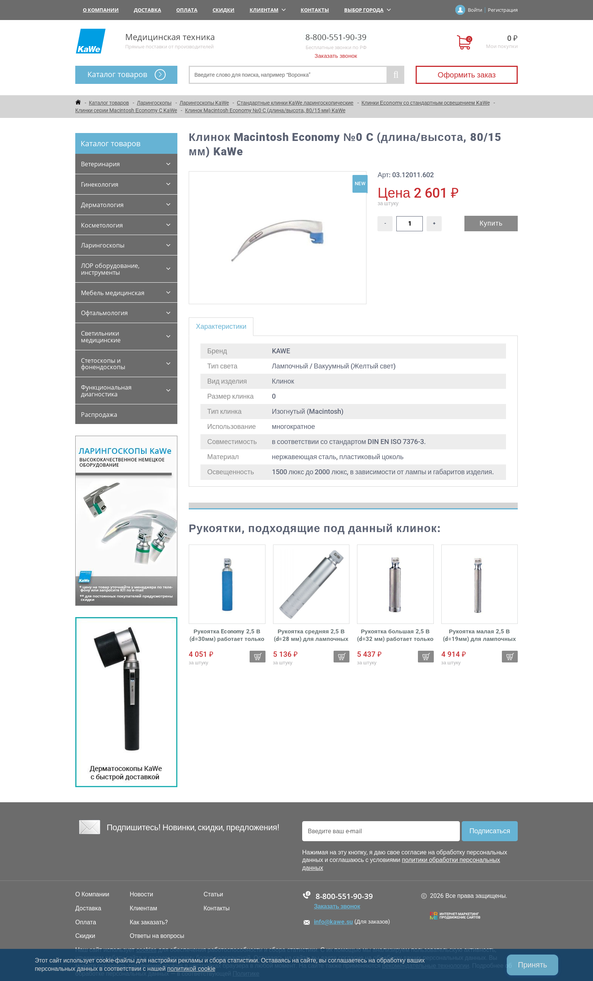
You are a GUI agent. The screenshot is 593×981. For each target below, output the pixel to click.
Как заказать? (149, 922)
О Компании (101, 9)
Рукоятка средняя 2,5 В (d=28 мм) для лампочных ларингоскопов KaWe (311, 635)
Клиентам (268, 9)
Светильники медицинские (101, 336)
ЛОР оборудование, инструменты (110, 269)
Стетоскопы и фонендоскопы (103, 363)
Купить (491, 223)
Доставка (147, 9)
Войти (475, 9)
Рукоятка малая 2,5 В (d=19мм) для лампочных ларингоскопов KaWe (479, 635)
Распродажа (99, 414)
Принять (532, 964)
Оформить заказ (466, 74)
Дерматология (102, 205)
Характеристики (221, 326)
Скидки (223, 9)
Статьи (213, 894)
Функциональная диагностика (106, 390)
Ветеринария (100, 164)
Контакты (315, 9)
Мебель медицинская (112, 293)
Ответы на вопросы (157, 936)
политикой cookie (191, 968)
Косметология (102, 225)
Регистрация (503, 9)
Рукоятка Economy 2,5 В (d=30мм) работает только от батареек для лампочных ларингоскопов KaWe (226, 635)
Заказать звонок (336, 56)
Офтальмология (104, 313)
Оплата (186, 9)
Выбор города (367, 9)
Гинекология (99, 184)
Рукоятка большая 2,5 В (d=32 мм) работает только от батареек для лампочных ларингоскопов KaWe (395, 635)
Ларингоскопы (102, 245)
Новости (141, 894)
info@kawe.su (333, 921)
